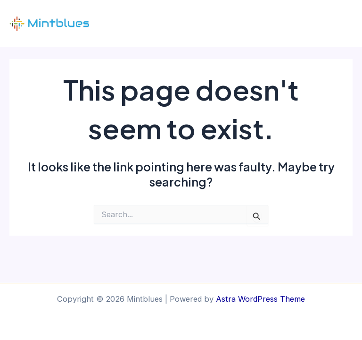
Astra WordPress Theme (260, 299)
